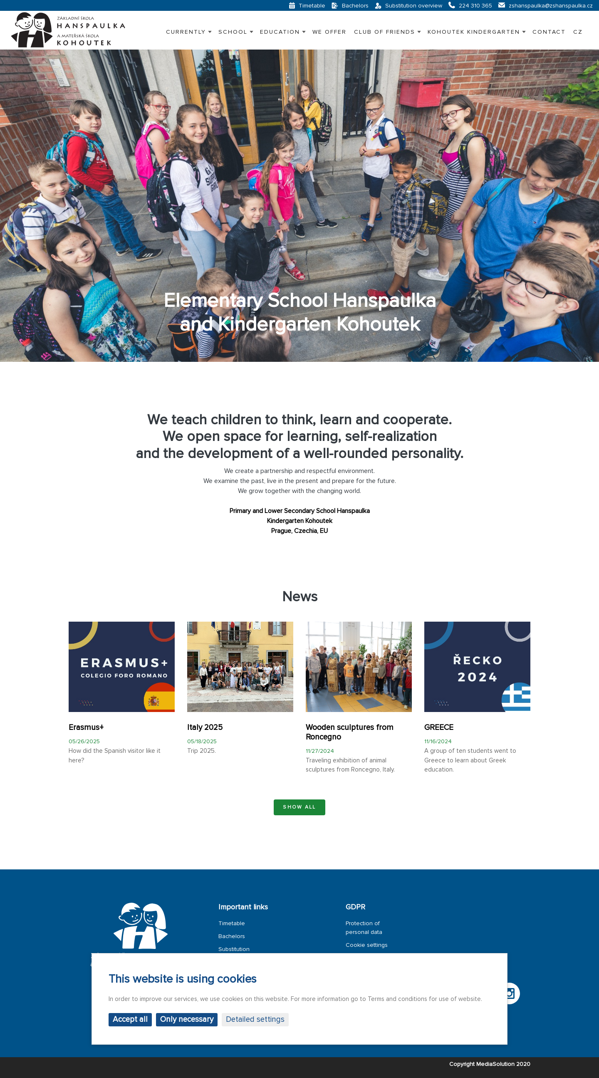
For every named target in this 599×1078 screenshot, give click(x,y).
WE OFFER (329, 31)
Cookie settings (367, 945)
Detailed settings (255, 1019)
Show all (299, 807)
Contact (549, 31)
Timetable (231, 923)
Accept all (130, 1019)
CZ (578, 31)
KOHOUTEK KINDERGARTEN (474, 31)
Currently (186, 31)
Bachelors (231, 936)
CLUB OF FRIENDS (384, 31)
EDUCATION (280, 31)
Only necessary (186, 1019)
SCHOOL (233, 31)
